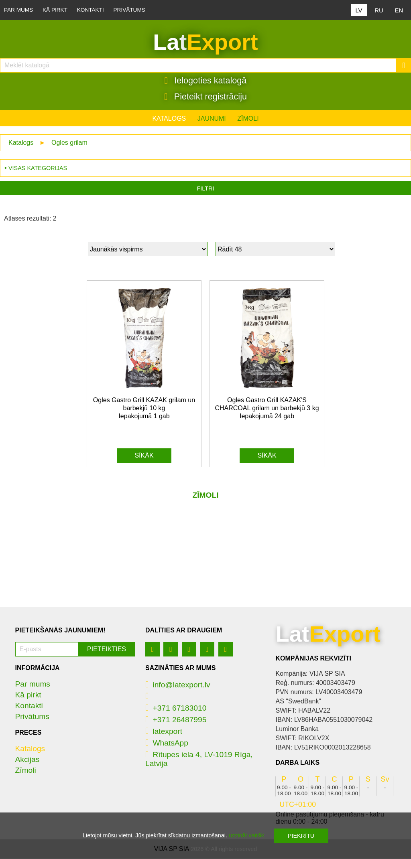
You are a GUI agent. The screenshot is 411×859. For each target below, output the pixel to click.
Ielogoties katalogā (206, 80)
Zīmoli (247, 118)
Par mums (18, 10)
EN (399, 10)
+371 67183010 (175, 708)
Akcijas (27, 760)
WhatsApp (166, 743)
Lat (205, 42)
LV (358, 10)
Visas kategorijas (37, 168)
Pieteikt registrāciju (205, 96)
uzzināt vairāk (246, 835)
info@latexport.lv (177, 685)
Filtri (205, 189)
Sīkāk (143, 455)
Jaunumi (211, 118)
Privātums (129, 10)
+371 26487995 (175, 720)
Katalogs (169, 118)
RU (378, 10)
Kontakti (90, 10)
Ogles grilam (69, 143)
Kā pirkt (55, 10)
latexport (163, 731)
